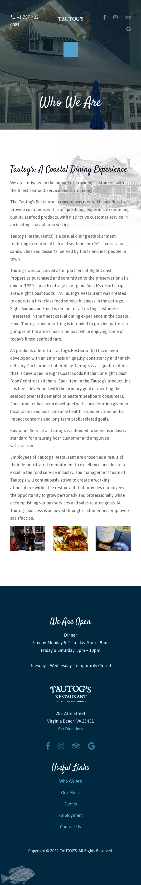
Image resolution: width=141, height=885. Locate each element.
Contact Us (70, 826)
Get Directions (70, 729)
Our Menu (70, 792)
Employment (70, 815)
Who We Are (70, 781)
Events (70, 803)
